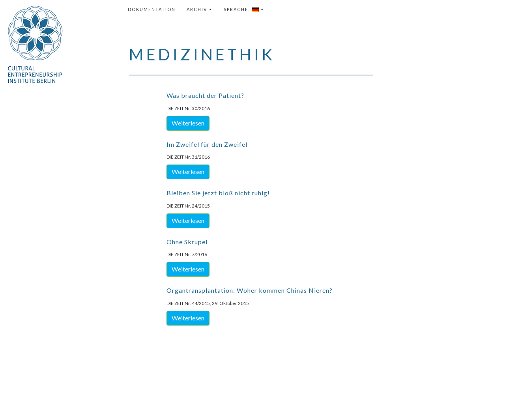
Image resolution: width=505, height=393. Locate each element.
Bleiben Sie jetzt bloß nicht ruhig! (218, 192)
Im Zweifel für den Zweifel (206, 144)
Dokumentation (152, 9)
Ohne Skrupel (187, 241)
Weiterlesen (188, 123)
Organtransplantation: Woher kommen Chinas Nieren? (249, 290)
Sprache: (241, 9)
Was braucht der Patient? (205, 95)
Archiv (197, 9)
